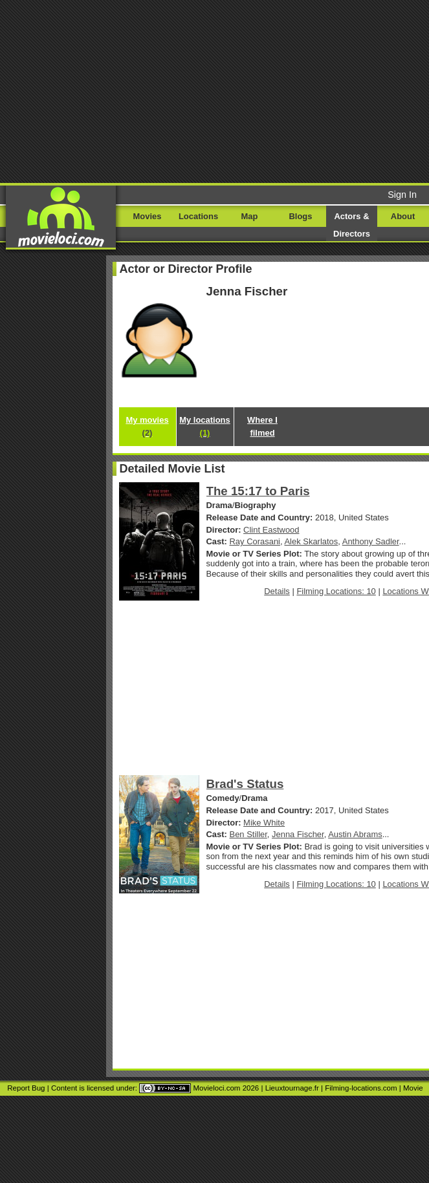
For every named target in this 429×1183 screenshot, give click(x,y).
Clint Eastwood (271, 530)
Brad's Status (245, 784)
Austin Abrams (355, 834)
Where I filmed (262, 426)
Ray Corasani (255, 541)
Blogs (301, 216)
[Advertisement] (214, 90)
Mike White (264, 822)
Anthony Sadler (370, 541)
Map (249, 216)
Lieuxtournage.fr (292, 1088)
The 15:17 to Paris (258, 491)
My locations (204, 426)
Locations (198, 216)
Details (277, 591)
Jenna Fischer (298, 834)
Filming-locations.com (361, 1088)
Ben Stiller (248, 834)
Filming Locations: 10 (335, 591)
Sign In (402, 194)
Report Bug (26, 1088)
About (403, 216)
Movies (147, 216)
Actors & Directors (351, 225)
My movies (147, 426)
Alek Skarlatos (311, 541)
